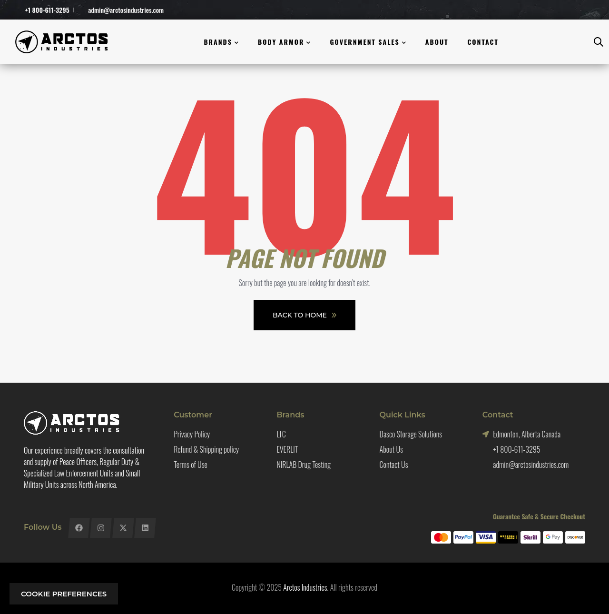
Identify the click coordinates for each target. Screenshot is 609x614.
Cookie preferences (64, 593)
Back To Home (304, 315)
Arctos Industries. (305, 587)
